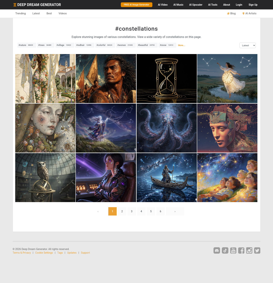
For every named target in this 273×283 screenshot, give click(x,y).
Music (178, 4)
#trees (45, 45)
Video (163, 4)
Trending (20, 13)
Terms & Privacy (22, 252)
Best (49, 13)
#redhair (84, 45)
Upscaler (195, 4)
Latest (36, 13)
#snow (167, 45)
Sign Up (253, 4)
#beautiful (147, 45)
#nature (27, 45)
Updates (72, 252)
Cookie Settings (44, 252)
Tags (60, 252)
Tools (212, 4)
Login (239, 4)
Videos (63, 13)
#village (65, 45)
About (226, 4)
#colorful (105, 45)
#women (125, 45)
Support (85, 252)
